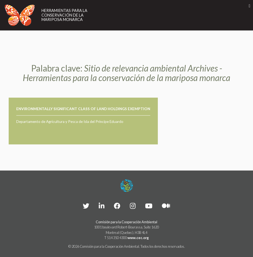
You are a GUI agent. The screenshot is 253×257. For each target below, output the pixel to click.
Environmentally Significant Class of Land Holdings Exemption (83, 109)
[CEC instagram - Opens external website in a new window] (133, 205)
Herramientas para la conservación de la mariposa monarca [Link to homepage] (64, 15)
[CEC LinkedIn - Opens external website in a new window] (101, 205)
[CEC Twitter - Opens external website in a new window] (86, 205)
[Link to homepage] (19, 15)
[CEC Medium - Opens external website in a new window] (166, 205)
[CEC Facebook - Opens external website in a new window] (117, 205)
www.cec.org (138, 238)
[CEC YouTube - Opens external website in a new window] (149, 205)
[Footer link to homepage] (126, 185)
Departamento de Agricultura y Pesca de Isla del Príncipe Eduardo (69, 121)
